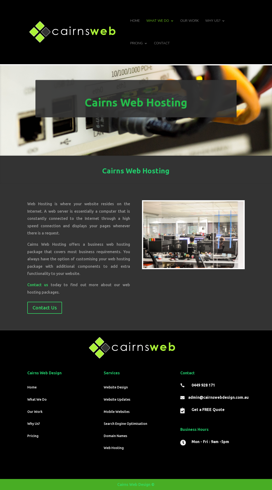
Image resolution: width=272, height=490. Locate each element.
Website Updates (117, 399)
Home (135, 21)
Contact (162, 44)
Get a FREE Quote (208, 409)
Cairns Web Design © (135, 484)
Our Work (189, 21)
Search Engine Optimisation (125, 424)
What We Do (157, 21)
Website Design (116, 387)
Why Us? (212, 21)
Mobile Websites (117, 412)
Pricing (136, 44)
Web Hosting (114, 448)
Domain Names (115, 436)
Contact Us (45, 307)
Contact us (37, 285)
